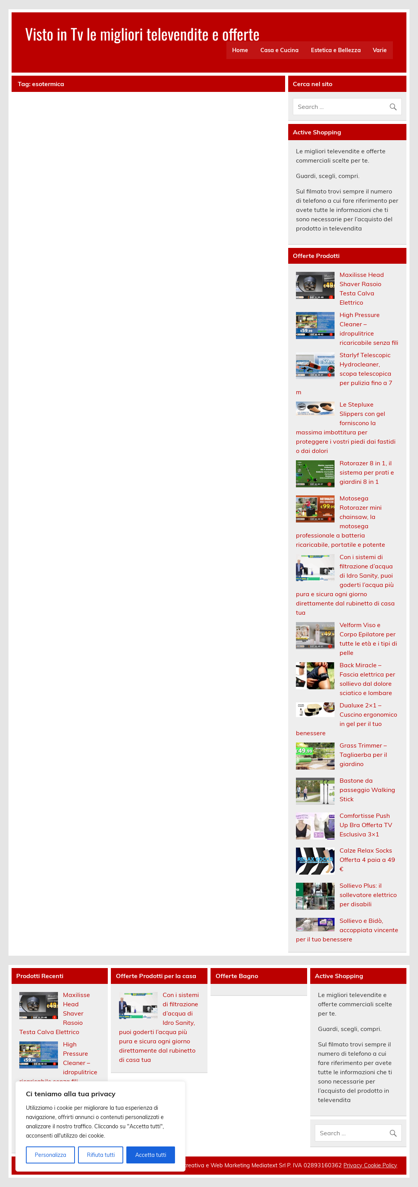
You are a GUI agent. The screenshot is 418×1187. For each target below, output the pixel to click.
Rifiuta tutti (101, 1154)
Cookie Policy (379, 1165)
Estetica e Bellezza (336, 50)
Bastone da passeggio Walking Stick (367, 790)
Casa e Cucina (279, 50)
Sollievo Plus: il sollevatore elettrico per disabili (368, 895)
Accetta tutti (150, 1154)
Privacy (352, 1165)
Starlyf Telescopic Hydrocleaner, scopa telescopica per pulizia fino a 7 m (344, 373)
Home (240, 50)
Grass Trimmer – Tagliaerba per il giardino (363, 754)
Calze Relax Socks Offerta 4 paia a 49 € (367, 859)
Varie (380, 50)
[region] (100, 1126)
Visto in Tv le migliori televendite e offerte (142, 33)
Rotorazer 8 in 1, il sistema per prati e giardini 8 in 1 (367, 472)
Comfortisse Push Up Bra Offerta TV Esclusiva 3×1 (366, 825)
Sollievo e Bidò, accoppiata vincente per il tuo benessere (347, 930)
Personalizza (50, 1154)
